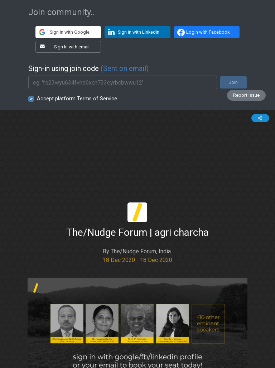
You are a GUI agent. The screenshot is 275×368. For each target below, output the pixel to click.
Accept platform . (77, 99)
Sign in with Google (63, 32)
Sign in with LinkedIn (132, 32)
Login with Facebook (202, 32)
